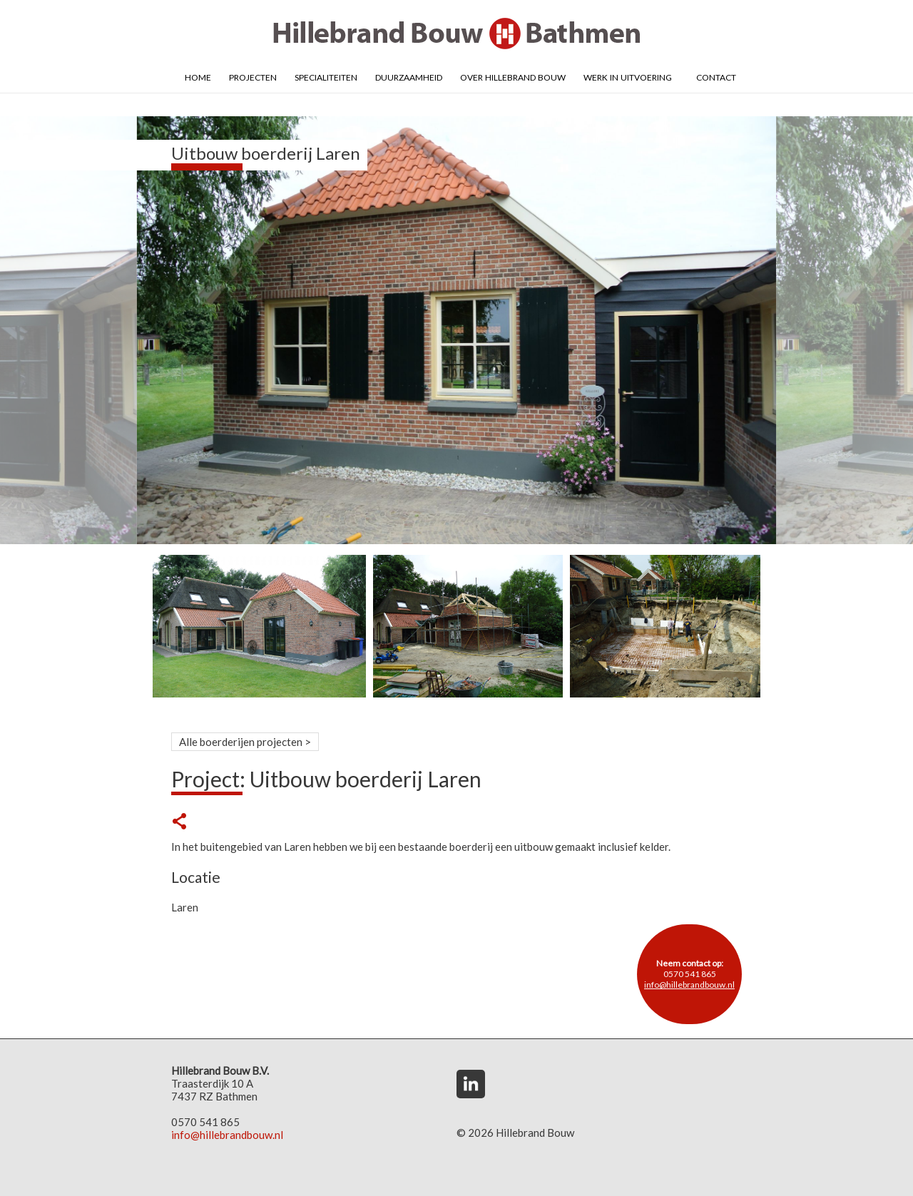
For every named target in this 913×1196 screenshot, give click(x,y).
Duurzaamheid (408, 76)
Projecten (253, 76)
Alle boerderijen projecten (240, 741)
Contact (716, 76)
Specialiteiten (326, 76)
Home (198, 76)
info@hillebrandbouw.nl (689, 984)
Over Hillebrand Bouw (513, 76)
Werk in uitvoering (627, 76)
